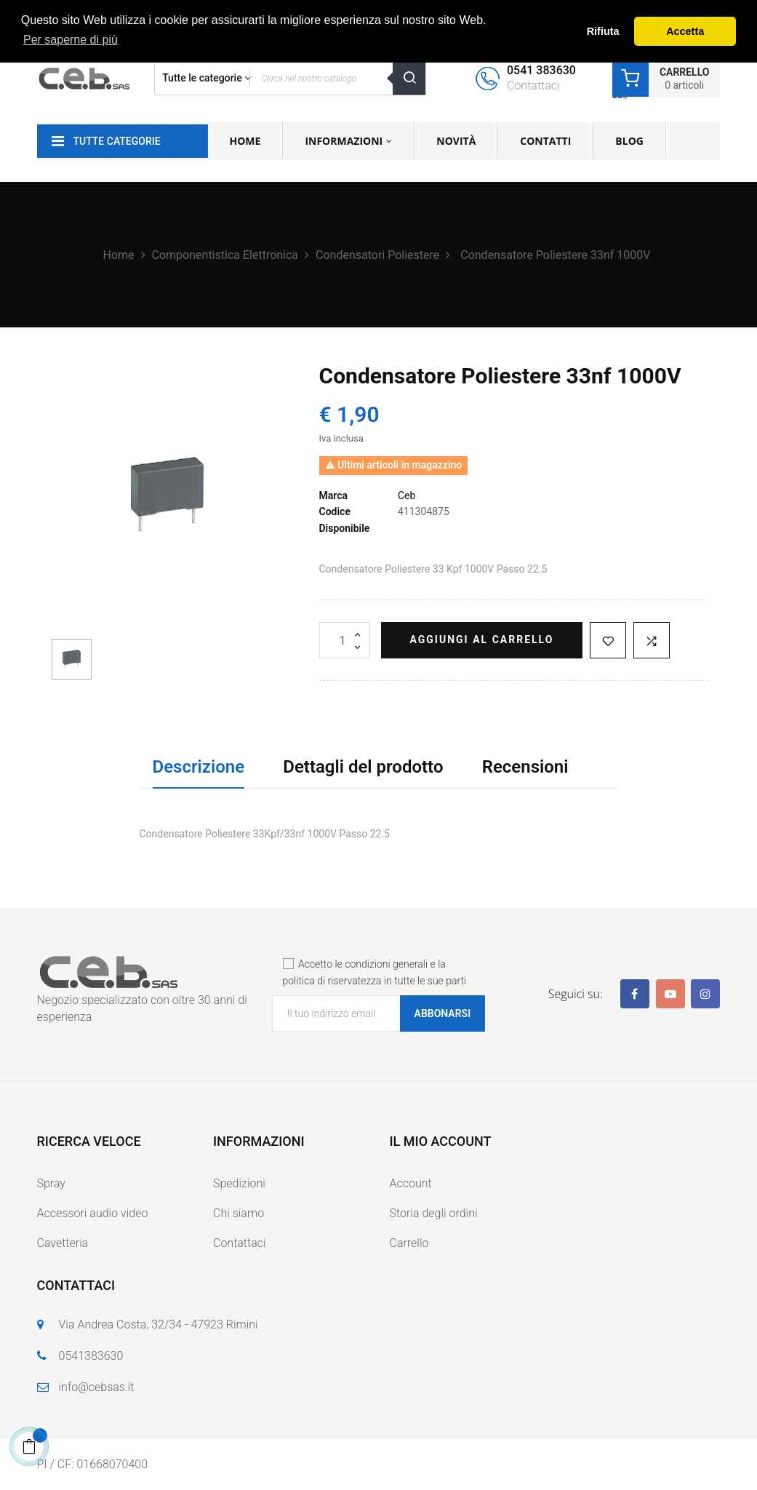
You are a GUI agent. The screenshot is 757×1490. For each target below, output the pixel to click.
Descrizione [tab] (199, 767)
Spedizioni (239, 1183)
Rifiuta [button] (603, 31)
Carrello (409, 1243)
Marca (333, 495)
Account (411, 1183)
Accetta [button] (685, 31)
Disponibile (344, 528)
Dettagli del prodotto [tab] (363, 767)
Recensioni (525, 767)
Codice (335, 511)
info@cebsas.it (97, 1387)
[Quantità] (344, 640)
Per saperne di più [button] (70, 39)
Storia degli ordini (434, 1213)
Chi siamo (238, 1213)
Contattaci (239, 1243)
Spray (51, 1183)
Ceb (406, 495)
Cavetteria (63, 1243)
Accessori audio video (92, 1213)
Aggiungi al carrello (482, 639)
